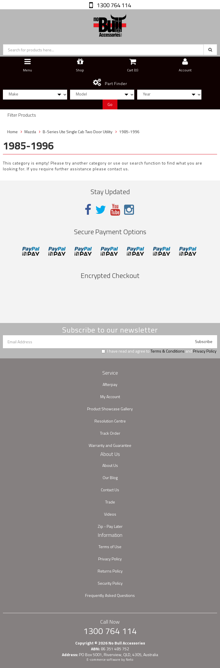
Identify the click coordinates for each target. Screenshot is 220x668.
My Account (110, 396)
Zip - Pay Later (110, 526)
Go (110, 104)
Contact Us (110, 490)
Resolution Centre (110, 421)
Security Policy (110, 583)
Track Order (110, 433)
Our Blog (110, 477)
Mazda (30, 132)
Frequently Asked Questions (110, 595)
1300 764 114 (113, 5)
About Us (110, 465)
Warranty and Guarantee (110, 445)
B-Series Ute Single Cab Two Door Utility (77, 132)
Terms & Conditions (168, 351)
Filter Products (22, 115)
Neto (129, 659)
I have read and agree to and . (159, 351)
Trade (110, 502)
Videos (110, 514)
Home (12, 132)
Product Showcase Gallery (110, 409)
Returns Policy (110, 571)
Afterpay (110, 384)
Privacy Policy (204, 351)
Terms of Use (110, 547)
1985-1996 (129, 132)
